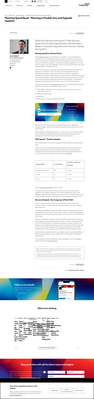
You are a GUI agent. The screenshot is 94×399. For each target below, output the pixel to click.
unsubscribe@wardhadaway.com (30, 377)
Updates (82, 270)
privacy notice (23, 379)
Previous (16, 348)
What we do (19, 6)
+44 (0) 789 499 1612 (15, 62)
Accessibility (26, 1)
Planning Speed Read (20, 15)
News (44, 318)
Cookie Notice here (15, 395)
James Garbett (14, 56)
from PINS (68, 153)
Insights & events (41, 6)
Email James (13, 63)
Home (6, 15)
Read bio (12, 65)
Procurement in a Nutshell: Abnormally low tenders (70, 323)
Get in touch (18, 1)
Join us (10, 1)
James (78, 239)
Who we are (9, 6)
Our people (29, 6)
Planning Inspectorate (46, 187)
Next (78, 348)
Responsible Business (55, 6)
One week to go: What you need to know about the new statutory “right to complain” (23, 324)
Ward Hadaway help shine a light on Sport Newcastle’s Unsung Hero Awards (47, 324)
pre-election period (43, 57)
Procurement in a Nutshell (70, 318)
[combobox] (42, 1)
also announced (56, 84)
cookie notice (34, 379)
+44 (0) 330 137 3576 (15, 60)
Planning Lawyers (52, 241)
